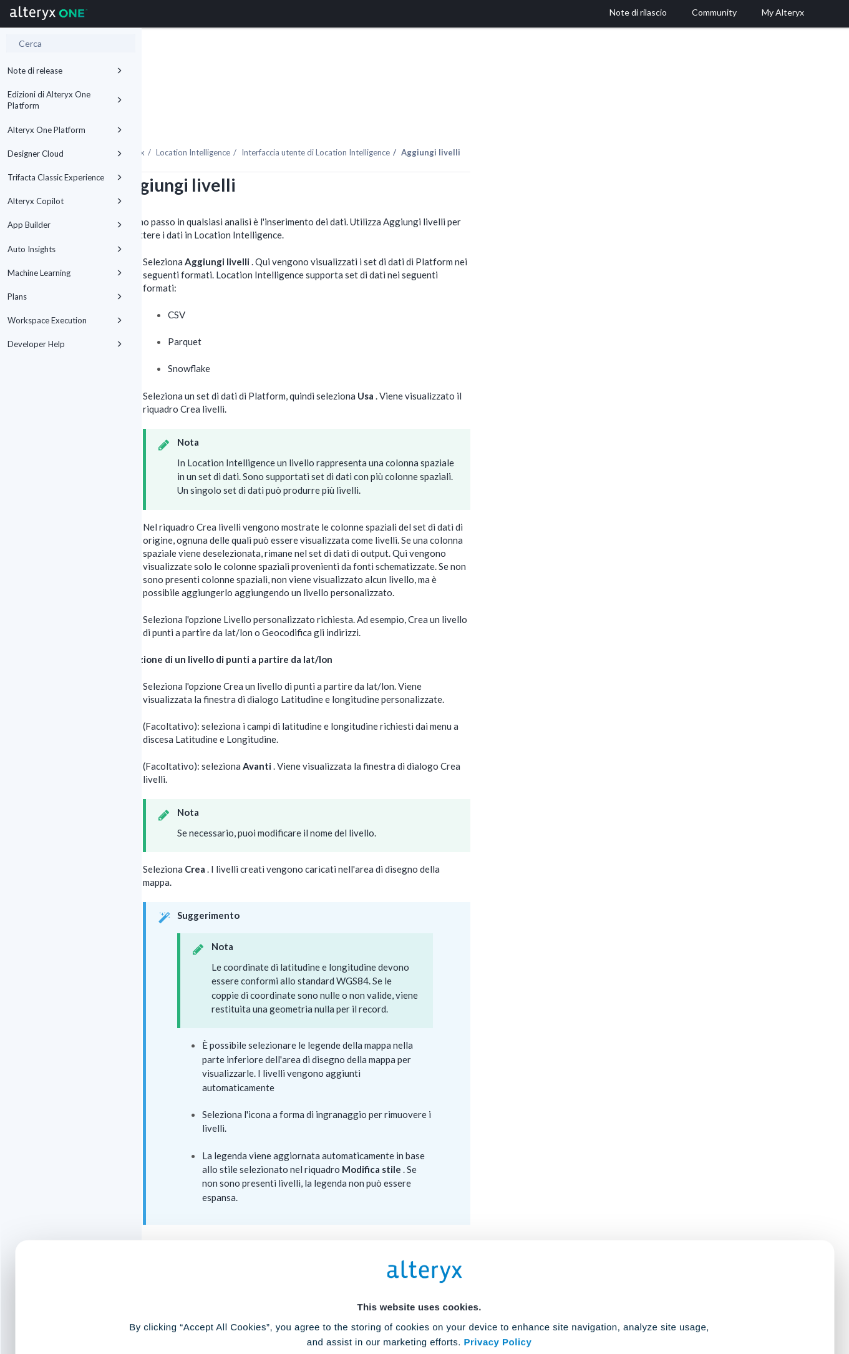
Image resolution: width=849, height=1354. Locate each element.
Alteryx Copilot (64, 201)
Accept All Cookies (330, 1298)
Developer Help (64, 344)
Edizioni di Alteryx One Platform (64, 99)
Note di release (64, 71)
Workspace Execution (64, 320)
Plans (64, 297)
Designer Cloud (64, 154)
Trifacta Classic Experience (64, 177)
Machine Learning (64, 273)
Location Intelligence (335, 118)
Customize (519, 1298)
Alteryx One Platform (64, 130)
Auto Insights (64, 249)
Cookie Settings (419, 1262)
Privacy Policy (498, 1227)
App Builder (64, 225)
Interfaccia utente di (457, 118)
